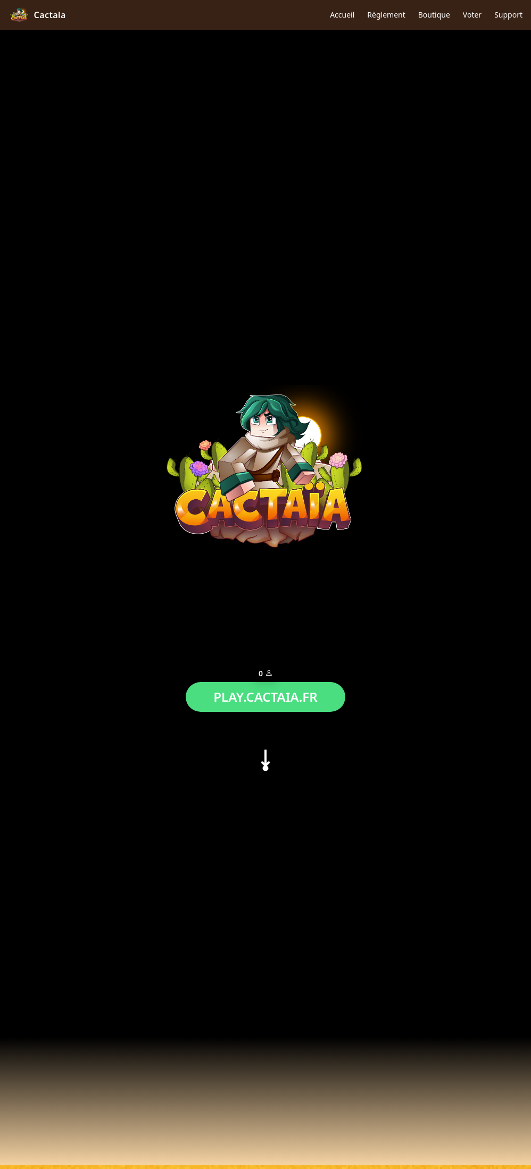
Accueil (342, 15)
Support (508, 15)
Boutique (434, 15)
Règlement (386, 15)
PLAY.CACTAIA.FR (265, 693)
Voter (472, 15)
